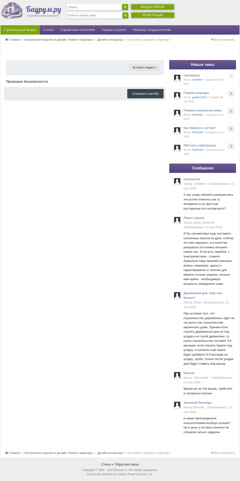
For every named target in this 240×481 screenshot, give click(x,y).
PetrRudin (197, 114)
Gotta (197, 302)
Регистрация (152, 15)
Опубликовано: (203, 227)
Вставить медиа (144, 67)
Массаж (189, 373)
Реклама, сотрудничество (152, 30)
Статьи (48, 30)
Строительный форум (20, 30)
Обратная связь (127, 464)
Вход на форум (152, 7)
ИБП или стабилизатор (200, 145)
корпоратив (192, 75)
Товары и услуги (114, 30)
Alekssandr (201, 377)
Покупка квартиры (196, 93)
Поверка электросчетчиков (202, 110)
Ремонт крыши (194, 218)
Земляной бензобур (197, 402)
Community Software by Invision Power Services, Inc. (120, 474)
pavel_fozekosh (204, 222)
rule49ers (197, 79)
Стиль (107, 464)
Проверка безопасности (27, 81)
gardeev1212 (199, 97)
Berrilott (199, 407)
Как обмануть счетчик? (200, 128)
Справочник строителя (77, 30)
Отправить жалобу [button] (145, 93)
